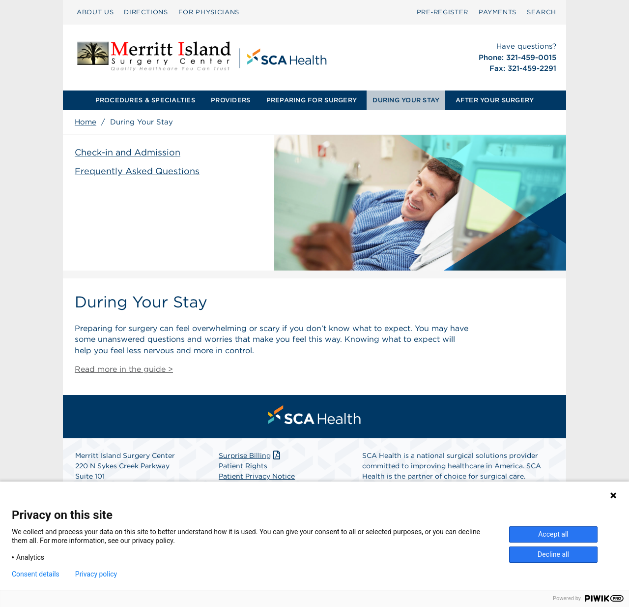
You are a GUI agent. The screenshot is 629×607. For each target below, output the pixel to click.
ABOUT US (95, 12)
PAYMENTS (497, 12)
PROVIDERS (230, 100)
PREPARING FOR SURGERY (311, 100)
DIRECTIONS (146, 12)
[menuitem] (95, 12)
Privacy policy (96, 574)
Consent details (35, 574)
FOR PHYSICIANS (208, 12)
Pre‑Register (442, 12)
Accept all (553, 534)
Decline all (553, 554)
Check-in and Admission (127, 152)
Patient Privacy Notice (257, 476)
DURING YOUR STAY (405, 100)
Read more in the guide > (124, 369)
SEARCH (541, 12)
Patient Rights (243, 466)
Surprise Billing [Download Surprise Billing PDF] (250, 455)
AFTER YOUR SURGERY (495, 100)
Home (85, 122)
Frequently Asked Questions (137, 171)
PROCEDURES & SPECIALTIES (145, 100)
